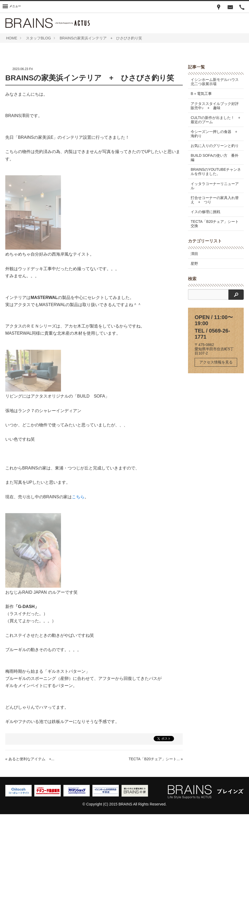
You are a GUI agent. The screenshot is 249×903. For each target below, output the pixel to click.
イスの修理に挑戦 (205, 300)
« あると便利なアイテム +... (29, 848)
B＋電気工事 (201, 182)
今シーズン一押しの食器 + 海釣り (216, 222)
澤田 (194, 342)
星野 (194, 352)
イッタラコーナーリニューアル (215, 274)
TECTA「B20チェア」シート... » (156, 848)
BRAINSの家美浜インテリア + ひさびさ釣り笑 (101, 38)
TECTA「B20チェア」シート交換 (215, 312)
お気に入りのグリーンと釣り (215, 234)
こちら (78, 585)
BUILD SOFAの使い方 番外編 (214, 246)
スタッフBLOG (38, 38)
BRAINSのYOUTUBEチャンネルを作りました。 (216, 260)
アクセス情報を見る (216, 451)
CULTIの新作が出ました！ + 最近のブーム (217, 208)
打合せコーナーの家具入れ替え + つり (215, 288)
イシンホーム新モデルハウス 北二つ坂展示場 (216, 170)
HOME (11, 38)
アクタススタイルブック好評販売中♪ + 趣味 (215, 194)
